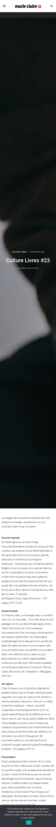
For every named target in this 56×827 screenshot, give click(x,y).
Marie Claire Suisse (29, 268)
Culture (16, 252)
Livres (24, 252)
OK (28, 822)
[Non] (52, 816)
